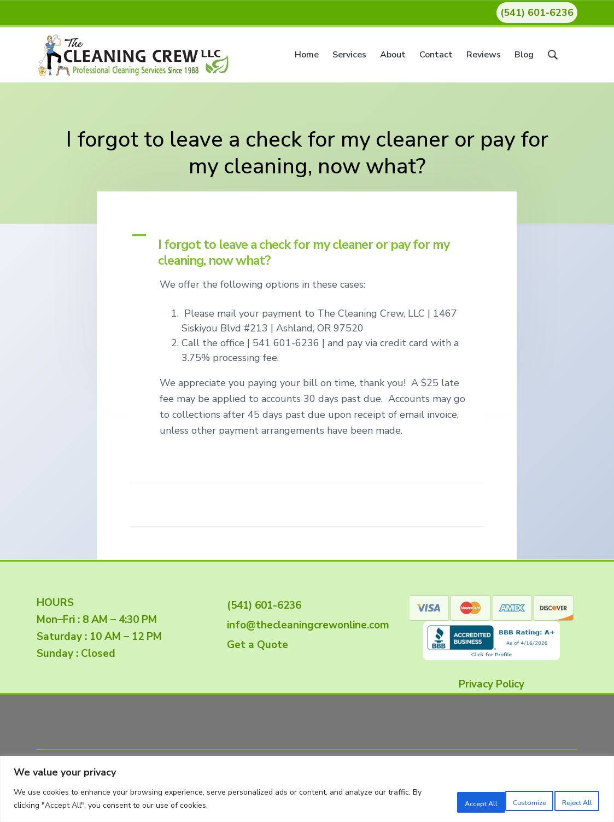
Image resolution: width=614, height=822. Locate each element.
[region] (307, 789)
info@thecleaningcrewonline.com (305, 625)
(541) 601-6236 (537, 12)
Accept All (566, 800)
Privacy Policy (491, 684)
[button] (307, 248)
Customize (424, 800)
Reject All (495, 800)
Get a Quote (254, 645)
